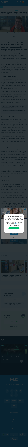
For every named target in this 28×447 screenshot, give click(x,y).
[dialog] (14, 223)
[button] (14, 225)
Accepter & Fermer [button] (14, 228)
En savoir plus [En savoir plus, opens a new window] (18, 223)
